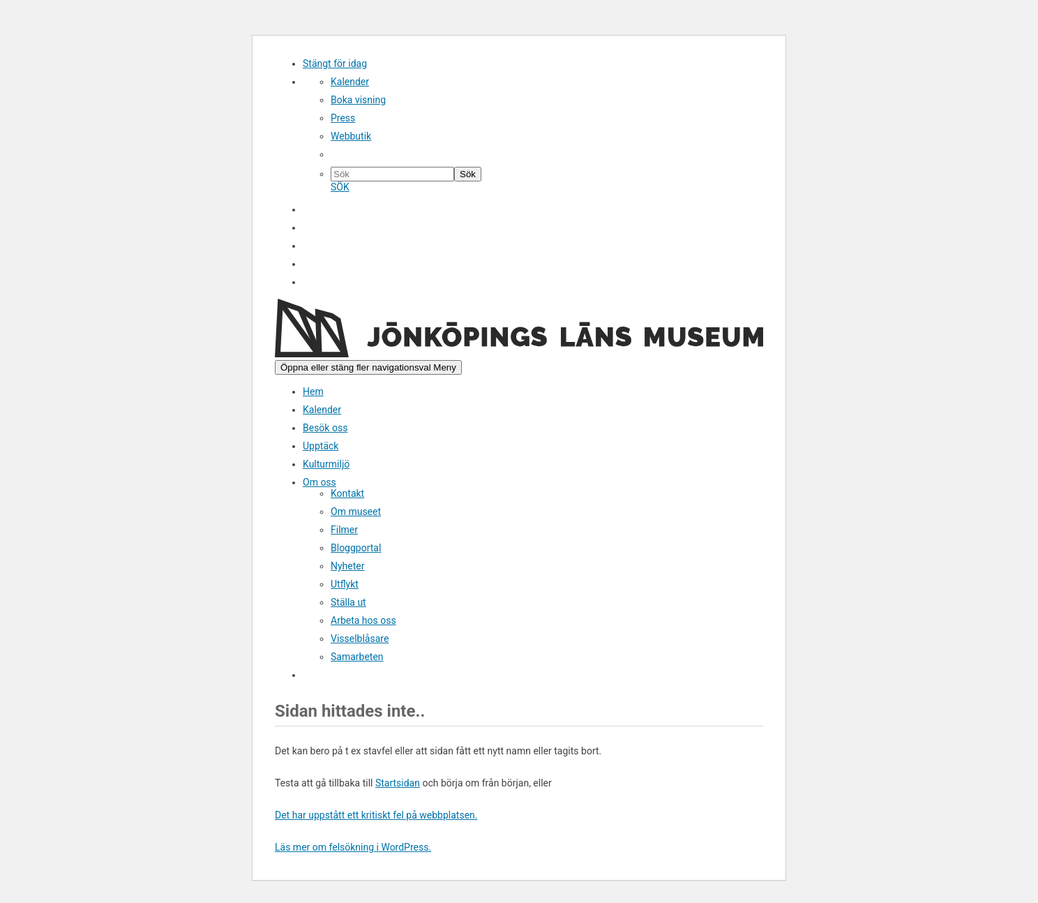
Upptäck (320, 446)
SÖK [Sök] (340, 187)
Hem (313, 391)
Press (343, 118)
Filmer (344, 529)
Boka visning (358, 99)
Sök (316, 283)
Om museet (356, 511)
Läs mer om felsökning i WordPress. (353, 847)
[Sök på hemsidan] (392, 174)
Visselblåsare (360, 638)
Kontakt (347, 493)
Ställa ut (348, 602)
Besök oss (325, 427)
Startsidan (397, 783)
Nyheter (348, 566)
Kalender (350, 81)
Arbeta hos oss (363, 620)
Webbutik (351, 136)
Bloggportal (356, 547)
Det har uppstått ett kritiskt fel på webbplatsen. (376, 815)
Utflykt (345, 584)
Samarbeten (357, 656)
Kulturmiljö (326, 464)
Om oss (319, 482)
